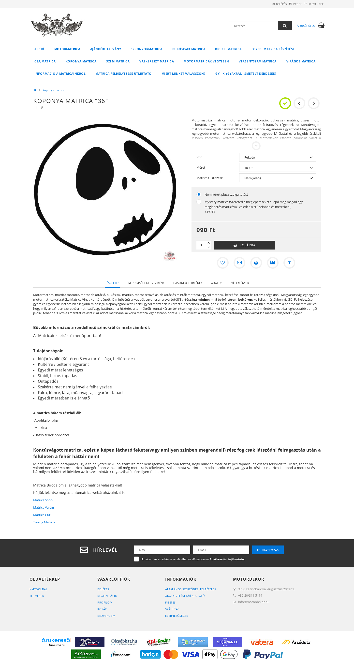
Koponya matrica (81, 61)
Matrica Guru (42, 515)
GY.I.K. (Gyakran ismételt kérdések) (245, 74)
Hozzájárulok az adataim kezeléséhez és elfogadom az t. (193, 559)
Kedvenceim (106, 616)
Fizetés (170, 602)
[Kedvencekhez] (223, 263)
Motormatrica (67, 49)
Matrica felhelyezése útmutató (123, 74)
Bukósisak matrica (189, 49)
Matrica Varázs (44, 507)
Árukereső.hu (56, 645)
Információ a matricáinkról (60, 74)
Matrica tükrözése (209, 178)
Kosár (102, 609)
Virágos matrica (301, 61)
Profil (289, 4)
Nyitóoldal (38, 589)
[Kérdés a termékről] (289, 263)
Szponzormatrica (146, 49)
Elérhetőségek (176, 616)
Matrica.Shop (43, 500)
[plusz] (208, 243)
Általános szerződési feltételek (190, 589)
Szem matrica (118, 61)
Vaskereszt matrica (156, 61)
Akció (39, 49)
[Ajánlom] (239, 263)
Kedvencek (313, 4)
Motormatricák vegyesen (206, 61)
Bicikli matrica (228, 49)
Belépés (267, 4)
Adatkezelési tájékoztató (185, 596)
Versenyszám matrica (258, 61)
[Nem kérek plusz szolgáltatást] (199, 194)
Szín (199, 157)
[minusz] (208, 247)
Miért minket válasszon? (184, 74)
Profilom (104, 602)
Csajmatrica (45, 61)
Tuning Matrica (44, 522)
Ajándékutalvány (105, 49)
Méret (200, 167)
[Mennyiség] (201, 245)
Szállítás (172, 609)
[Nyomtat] (256, 263)
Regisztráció (107, 596)
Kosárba (247, 245)
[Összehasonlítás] (273, 263)
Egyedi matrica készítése (273, 49)
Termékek (37, 596)
